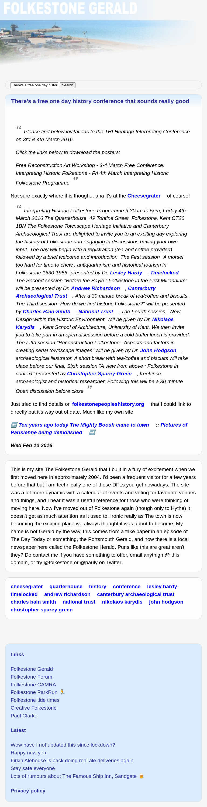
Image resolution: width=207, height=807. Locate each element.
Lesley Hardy (126, 272)
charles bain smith (33, 602)
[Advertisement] (103, 38)
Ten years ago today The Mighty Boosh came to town (84, 425)
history (97, 586)
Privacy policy (28, 791)
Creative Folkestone (34, 708)
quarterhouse (65, 586)
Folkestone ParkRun (34, 692)
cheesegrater (27, 586)
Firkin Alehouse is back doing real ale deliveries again (72, 760)
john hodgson (166, 602)
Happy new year (29, 752)
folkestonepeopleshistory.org (108, 404)
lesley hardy (162, 586)
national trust (79, 602)
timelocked (24, 594)
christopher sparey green (42, 609)
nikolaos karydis (122, 602)
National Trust (95, 311)
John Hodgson (158, 350)
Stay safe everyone (33, 768)
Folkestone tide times (35, 700)
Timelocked (164, 272)
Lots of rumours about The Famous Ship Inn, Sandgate (74, 776)
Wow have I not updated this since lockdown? (63, 745)
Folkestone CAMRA (33, 684)
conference (126, 586)
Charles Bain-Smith (46, 311)
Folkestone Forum (31, 677)
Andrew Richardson (95, 288)
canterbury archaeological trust (135, 594)
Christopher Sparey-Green (99, 373)
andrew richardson (67, 594)
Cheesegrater (144, 196)
